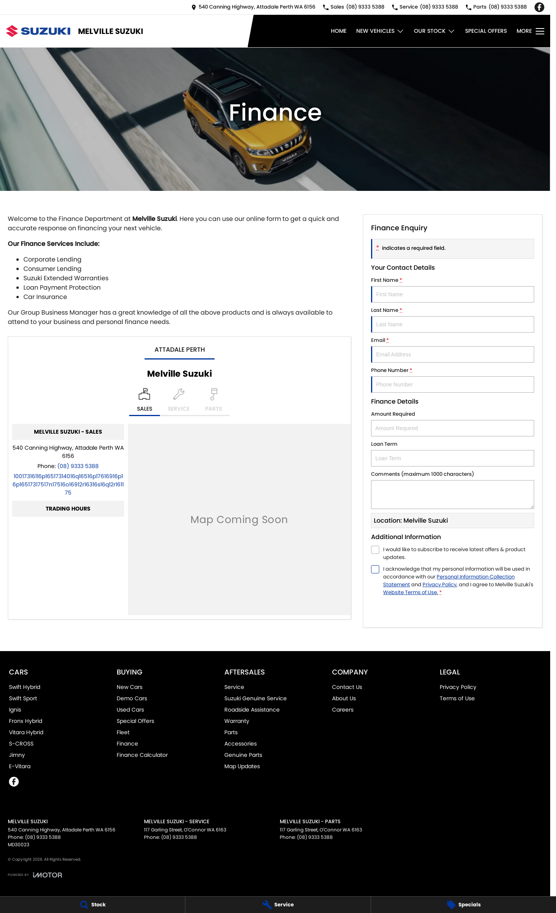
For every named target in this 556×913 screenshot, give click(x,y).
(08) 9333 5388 (78, 466)
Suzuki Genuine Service (255, 698)
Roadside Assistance (252, 710)
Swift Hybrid (24, 687)
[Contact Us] (253, 7)
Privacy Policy (458, 687)
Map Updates (242, 766)
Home (338, 31)
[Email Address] (68, 484)
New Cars (129, 687)
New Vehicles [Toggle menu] (380, 31)
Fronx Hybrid (25, 721)
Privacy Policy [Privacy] (440, 584)
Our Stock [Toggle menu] (434, 31)
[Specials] (463, 905)
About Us (344, 698)
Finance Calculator (142, 755)
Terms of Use (457, 698)
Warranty (236, 721)
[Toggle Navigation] (530, 31)
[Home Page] (38, 31)
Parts (231, 732)
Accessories (240, 743)
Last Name (452, 319)
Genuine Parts (243, 755)
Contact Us (347, 687)
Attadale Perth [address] (180, 349)
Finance (127, 743)
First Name (452, 289)
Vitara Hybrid (26, 732)
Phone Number (452, 380)
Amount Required (452, 423)
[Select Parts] (213, 402)
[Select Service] (178, 402)
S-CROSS (21, 743)
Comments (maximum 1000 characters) (452, 489)
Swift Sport (23, 698)
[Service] (277, 905)
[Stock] (92, 905)
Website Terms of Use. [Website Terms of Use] (410, 592)
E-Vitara (19, 766)
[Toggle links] (35, 874)
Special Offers (486, 31)
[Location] (144, 402)
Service (234, 687)
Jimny (17, 755)
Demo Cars (132, 698)
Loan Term (452, 453)
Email (452, 349)
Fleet (123, 732)
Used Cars (130, 710)
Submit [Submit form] (412, 609)
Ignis (15, 710)
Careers (342, 710)
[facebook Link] (539, 7)
